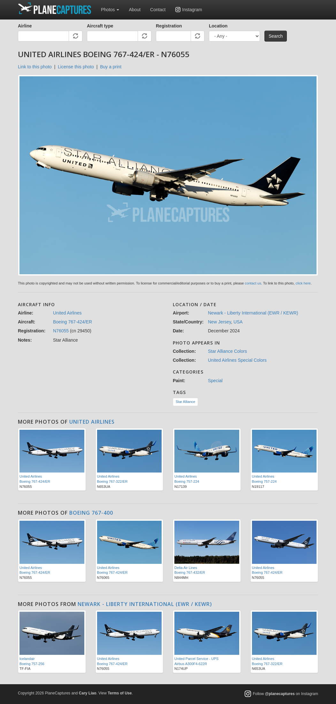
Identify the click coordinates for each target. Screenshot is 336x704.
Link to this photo (35, 66)
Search (276, 36)
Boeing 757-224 (186, 481)
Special (215, 380)
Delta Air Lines (185, 568)
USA (238, 321)
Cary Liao (87, 693)
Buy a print (110, 66)
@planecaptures (280, 694)
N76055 (61, 330)
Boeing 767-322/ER (112, 481)
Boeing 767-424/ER (72, 321)
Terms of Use (120, 693)
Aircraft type (100, 25)
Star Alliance (185, 402)
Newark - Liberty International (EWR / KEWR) (253, 312)
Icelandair (27, 659)
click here (303, 283)
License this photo (76, 66)
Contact (157, 9)
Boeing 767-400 (91, 512)
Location (218, 25)
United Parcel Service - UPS (196, 659)
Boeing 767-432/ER (189, 572)
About (135, 9)
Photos (110, 9)
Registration (169, 25)
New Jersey (219, 321)
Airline (25, 25)
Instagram (192, 9)
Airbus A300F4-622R (190, 664)
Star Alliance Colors (227, 351)
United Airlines (67, 312)
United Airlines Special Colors (237, 360)
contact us (253, 283)
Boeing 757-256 (31, 664)
